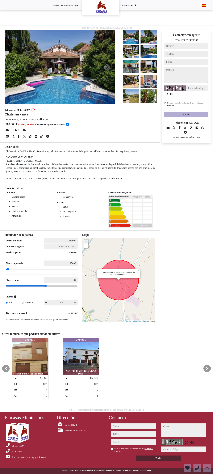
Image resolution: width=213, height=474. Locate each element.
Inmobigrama (145, 470)
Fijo (10, 302)
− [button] (86, 246)
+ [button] (86, 242)
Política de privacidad (96, 470)
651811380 (180, 40)
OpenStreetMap (140, 321)
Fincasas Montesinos (77, 470)
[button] (6, 368)
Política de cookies (113, 470)
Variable (29, 302)
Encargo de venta (70, 5)
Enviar (186, 114)
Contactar (127, 5)
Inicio (56, 5)
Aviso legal (127, 470)
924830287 (192, 40)
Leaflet (128, 321)
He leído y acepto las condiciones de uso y (185, 104)
